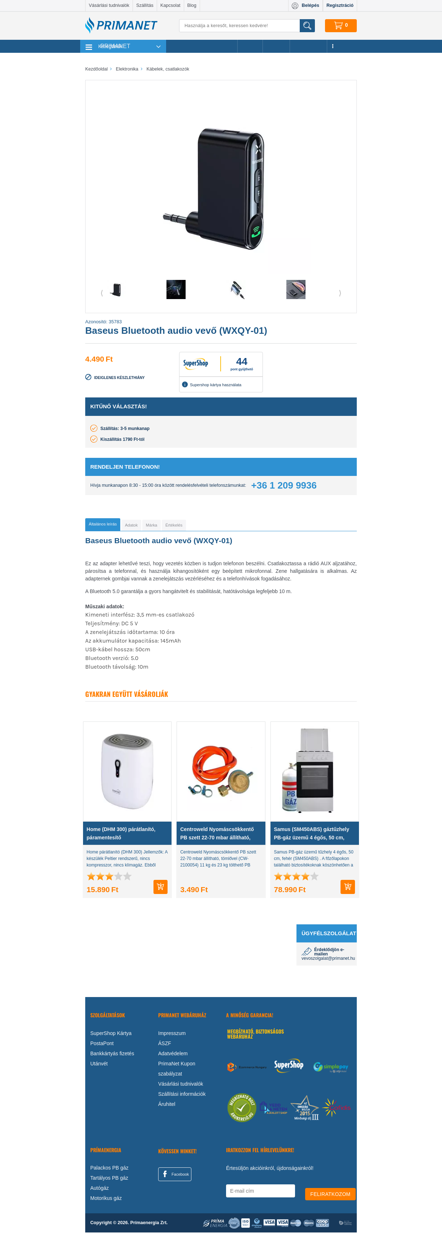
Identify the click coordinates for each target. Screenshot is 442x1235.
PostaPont (102, 1045)
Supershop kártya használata (211, 384)
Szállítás (144, 5)
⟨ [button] (101, 293)
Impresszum (172, 1035)
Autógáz (99, 1190)
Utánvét (99, 1066)
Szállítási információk (182, 1096)
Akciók (250, 46)
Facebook (175, 1176)
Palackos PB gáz (109, 1170)
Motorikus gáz (106, 1201)
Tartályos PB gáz (109, 1180)
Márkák (276, 46)
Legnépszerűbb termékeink (201, 46)
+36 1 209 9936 (284, 485)
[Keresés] (247, 25)
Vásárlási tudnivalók (109, 5)
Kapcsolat (170, 5)
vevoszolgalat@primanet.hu (328, 960)
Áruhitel (166, 1106)
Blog (191, 5)
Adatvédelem (173, 1056)
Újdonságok (308, 46)
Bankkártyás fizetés (112, 1056)
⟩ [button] (340, 293)
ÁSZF (164, 1045)
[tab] (114, 525)
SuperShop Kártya (110, 1035)
